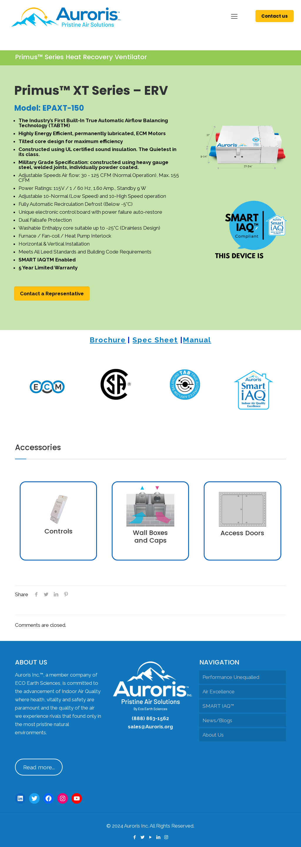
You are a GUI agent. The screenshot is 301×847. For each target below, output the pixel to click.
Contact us (274, 16)
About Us (213, 735)
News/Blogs (217, 720)
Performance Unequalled (231, 677)
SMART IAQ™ (218, 706)
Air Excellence (219, 691)
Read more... (39, 767)
